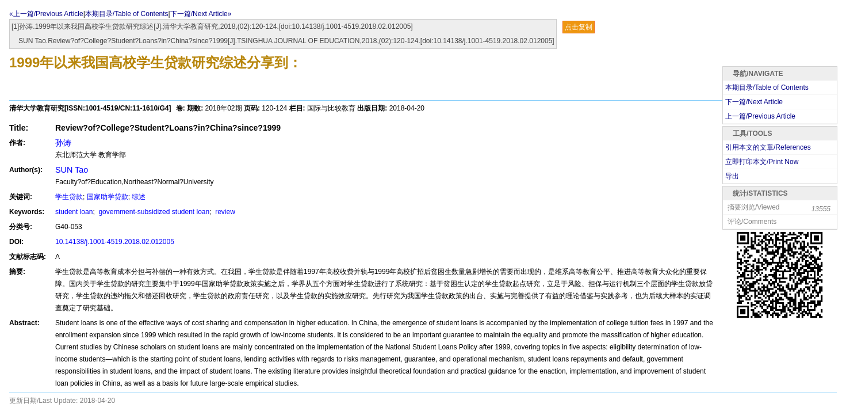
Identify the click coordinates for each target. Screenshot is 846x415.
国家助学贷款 (107, 197)
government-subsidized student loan (153, 212)
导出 (732, 176)
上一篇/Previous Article (760, 116)
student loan (74, 212)
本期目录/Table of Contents (127, 14)
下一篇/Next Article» (201, 14)
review (224, 212)
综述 (139, 197)
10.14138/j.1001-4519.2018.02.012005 (114, 242)
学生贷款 (69, 197)
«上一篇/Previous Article (46, 14)
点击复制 (578, 27)
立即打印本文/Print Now (761, 162)
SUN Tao (71, 169)
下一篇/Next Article (754, 102)
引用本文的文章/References (768, 147)
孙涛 (63, 142)
